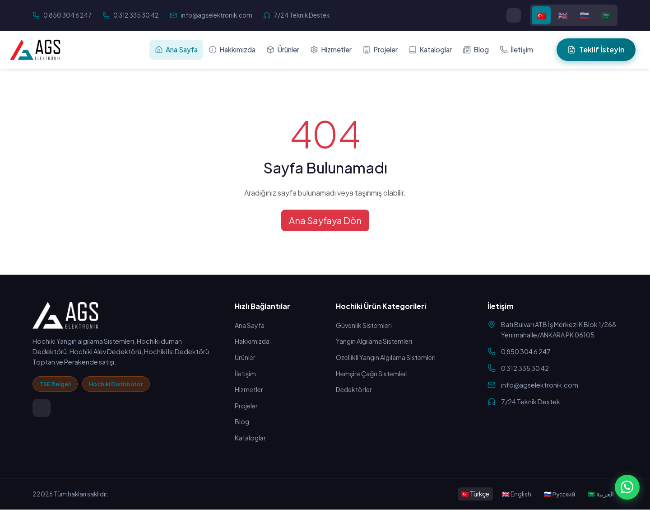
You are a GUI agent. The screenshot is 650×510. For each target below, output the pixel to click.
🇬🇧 (563, 15)
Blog (476, 49)
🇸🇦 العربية (601, 494)
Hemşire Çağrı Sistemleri (373, 374)
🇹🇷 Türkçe (475, 494)
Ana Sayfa (176, 49)
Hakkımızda (232, 49)
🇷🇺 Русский (559, 494)
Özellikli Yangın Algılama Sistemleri (387, 358)
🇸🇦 (606, 15)
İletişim (516, 49)
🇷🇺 (585, 15)
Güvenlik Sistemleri (364, 325)
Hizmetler (331, 49)
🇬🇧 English (516, 494)
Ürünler (282, 49)
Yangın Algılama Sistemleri (375, 341)
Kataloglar (430, 49)
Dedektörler (355, 390)
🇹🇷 (541, 15)
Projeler (380, 49)
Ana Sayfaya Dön (325, 220)
